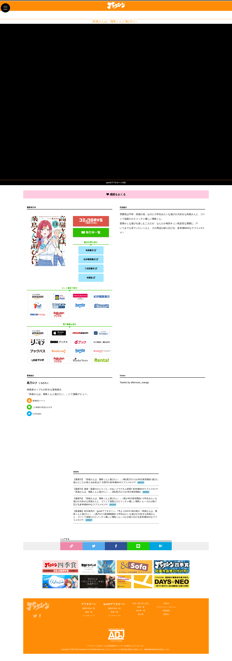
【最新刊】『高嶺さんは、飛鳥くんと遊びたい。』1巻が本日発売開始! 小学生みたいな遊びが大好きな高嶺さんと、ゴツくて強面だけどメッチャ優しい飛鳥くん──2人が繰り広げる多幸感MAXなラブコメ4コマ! (115, 503)
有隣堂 (91, 279)
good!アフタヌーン (114, 606)
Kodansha (82, 651)
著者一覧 (88, 614)
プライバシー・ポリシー (166, 609)
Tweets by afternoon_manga (134, 384)
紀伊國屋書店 (91, 259)
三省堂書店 (91, 269)
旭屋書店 (91, 249)
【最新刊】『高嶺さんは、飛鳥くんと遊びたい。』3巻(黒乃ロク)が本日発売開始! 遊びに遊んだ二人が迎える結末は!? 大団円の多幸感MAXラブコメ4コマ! (115, 483)
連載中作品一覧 (88, 610)
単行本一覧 (91, 231)
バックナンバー (88, 617)
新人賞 (140, 616)
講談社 (166, 616)
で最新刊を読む (90, 220)
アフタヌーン (88, 606)
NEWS (166, 605)
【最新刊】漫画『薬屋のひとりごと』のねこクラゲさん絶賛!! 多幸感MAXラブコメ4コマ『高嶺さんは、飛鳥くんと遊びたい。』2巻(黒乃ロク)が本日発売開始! (115, 493)
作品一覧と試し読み (141, 605)
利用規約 (166, 613)
